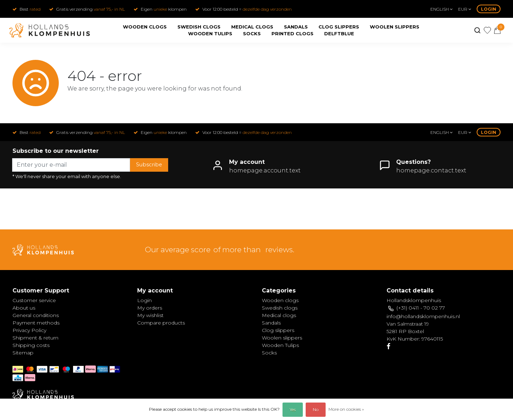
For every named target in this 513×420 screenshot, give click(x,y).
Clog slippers (338, 27)
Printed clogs (292, 33)
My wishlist (150, 315)
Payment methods (35, 323)
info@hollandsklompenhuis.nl (423, 316)
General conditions (35, 315)
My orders (149, 308)
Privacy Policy (29, 330)
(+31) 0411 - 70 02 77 (421, 308)
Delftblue (339, 33)
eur (464, 9)
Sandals (296, 27)
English (441, 9)
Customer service (34, 300)
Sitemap (22, 352)
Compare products (161, 323)
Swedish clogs (199, 27)
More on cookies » (346, 409)
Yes (293, 409)
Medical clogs (252, 27)
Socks (252, 33)
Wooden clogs (145, 27)
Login (488, 9)
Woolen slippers (394, 27)
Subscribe (149, 164)
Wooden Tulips (210, 33)
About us (23, 308)
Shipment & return (35, 338)
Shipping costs (31, 345)
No (315, 409)
